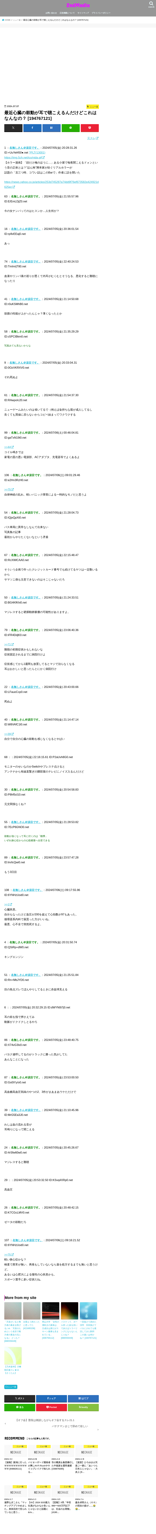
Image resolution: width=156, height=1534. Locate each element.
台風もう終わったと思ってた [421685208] (31, 1325)
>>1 (6, 904)
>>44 (7, 447)
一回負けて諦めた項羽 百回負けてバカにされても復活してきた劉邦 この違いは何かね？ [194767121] (88, 1330)
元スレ (91, 138)
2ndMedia (78, 5)
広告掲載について (67, 13)
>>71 (7, 644)
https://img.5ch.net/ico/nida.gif (23, 157)
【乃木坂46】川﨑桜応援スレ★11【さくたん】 (12, 1369)
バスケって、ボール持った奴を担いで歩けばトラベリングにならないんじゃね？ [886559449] (69, 1330)
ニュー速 (12, 1385)
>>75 (7, 489)
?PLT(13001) (37, 152)
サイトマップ (83, 13)
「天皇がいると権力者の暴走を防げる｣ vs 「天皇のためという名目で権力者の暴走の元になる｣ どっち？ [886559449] (12, 1331)
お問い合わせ (51, 13)
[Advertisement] (51, 67)
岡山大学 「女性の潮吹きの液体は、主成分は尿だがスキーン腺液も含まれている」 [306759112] (50, 1330)
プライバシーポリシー (101, 13)
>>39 (7, 733)
